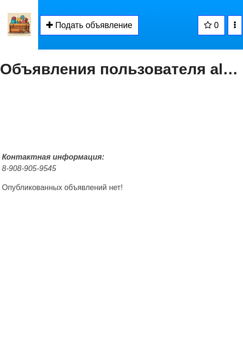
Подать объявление (89, 25)
